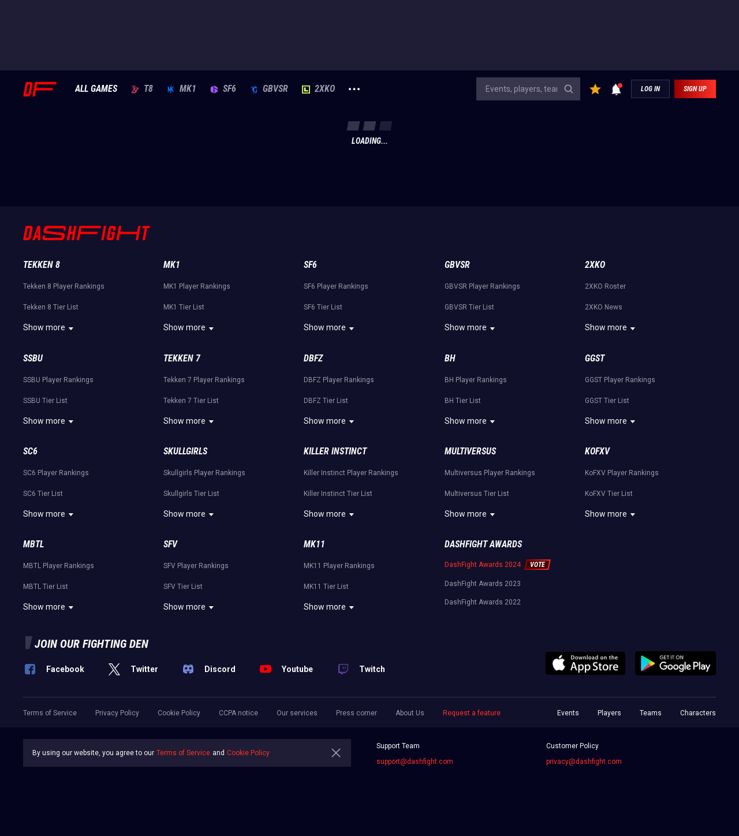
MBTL (33, 544)
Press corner (356, 713)
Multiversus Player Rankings (490, 473)
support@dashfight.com (414, 761)
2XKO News (603, 307)
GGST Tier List (607, 401)
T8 (142, 89)
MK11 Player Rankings (339, 566)
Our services (297, 713)
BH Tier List (463, 401)
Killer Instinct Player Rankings (351, 473)
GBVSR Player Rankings (482, 286)
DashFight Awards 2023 (483, 584)
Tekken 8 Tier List (51, 307)
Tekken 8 (41, 264)
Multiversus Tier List (477, 494)
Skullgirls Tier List (191, 494)
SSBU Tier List (45, 401)
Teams (651, 713)
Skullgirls (185, 451)
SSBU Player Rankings (58, 380)
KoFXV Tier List (609, 494)
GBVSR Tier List (469, 307)
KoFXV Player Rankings (622, 473)
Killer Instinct (335, 451)
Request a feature (472, 713)
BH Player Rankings (476, 380)
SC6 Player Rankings (56, 473)
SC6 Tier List (43, 494)
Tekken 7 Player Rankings (204, 380)
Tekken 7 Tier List (191, 401)
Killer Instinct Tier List (338, 494)
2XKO (318, 89)
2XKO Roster (605, 286)
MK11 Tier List (326, 587)
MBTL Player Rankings (58, 566)
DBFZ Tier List (326, 401)
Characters (698, 713)
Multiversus (470, 451)
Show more (50, 328)
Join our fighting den (91, 644)
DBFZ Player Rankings (339, 380)
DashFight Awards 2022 (483, 602)
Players (609, 713)
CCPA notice (238, 713)
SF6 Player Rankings (336, 286)
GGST (594, 358)
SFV (170, 544)
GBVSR (269, 89)
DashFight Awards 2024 (483, 565)
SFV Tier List (183, 587)
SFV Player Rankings (196, 566)
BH (450, 358)
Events (568, 713)
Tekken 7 (181, 358)
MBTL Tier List (45, 587)
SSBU (33, 358)
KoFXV (597, 451)
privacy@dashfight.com (584, 761)
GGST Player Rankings (620, 380)
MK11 (314, 544)
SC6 (30, 451)
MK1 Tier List (183, 307)
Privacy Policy (117, 713)
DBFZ (313, 358)
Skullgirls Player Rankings (204, 473)
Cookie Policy (179, 713)
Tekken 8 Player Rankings (63, 286)
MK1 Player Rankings (196, 286)
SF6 (223, 89)
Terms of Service (50, 713)
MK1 (181, 89)
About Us (409, 713)
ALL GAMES (96, 89)
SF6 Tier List (323, 307)
